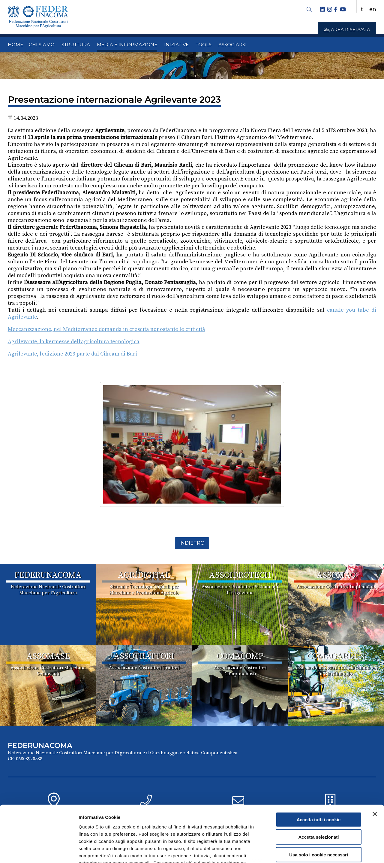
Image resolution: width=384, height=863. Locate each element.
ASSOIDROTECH (240, 575)
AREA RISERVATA (347, 29)
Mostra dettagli (315, 851)
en (372, 9)
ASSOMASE (48, 656)
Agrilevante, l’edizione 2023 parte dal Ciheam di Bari (72, 353)
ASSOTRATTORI (144, 656)
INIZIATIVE (176, 44)
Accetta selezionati (318, 787)
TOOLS (204, 44)
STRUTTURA (76, 44)
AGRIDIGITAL (144, 575)
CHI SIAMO (42, 44)
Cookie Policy (138, 827)
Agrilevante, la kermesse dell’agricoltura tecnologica (74, 341)
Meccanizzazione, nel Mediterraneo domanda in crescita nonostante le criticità (106, 329)
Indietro (192, 543)
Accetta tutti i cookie (319, 770)
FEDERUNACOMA (48, 575)
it (361, 9)
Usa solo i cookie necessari (318, 805)
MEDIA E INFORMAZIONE (127, 44)
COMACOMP (240, 656)
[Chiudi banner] (375, 765)
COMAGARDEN (336, 656)
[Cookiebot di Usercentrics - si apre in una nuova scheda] (39, 851)
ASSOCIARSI (232, 44)
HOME (15, 44)
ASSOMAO (336, 575)
